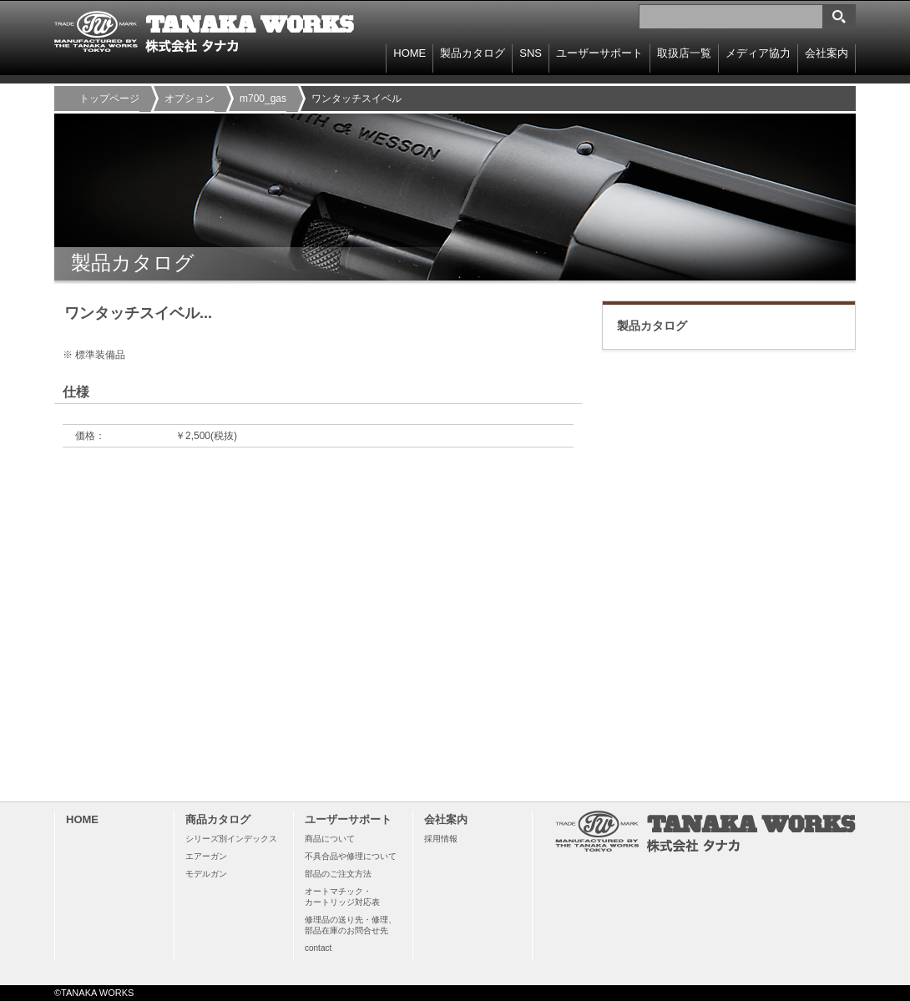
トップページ (109, 98)
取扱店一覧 (684, 53)
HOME (409, 53)
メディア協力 (758, 53)
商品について (330, 838)
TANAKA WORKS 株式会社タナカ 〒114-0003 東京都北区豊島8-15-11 (204, 32)
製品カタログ (652, 325)
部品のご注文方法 (338, 873)
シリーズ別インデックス (231, 838)
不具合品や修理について (351, 856)
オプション (189, 98)
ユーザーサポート (599, 53)
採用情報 (441, 838)
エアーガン (206, 856)
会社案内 (826, 53)
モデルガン (206, 873)
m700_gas (263, 98)
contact (318, 948)
